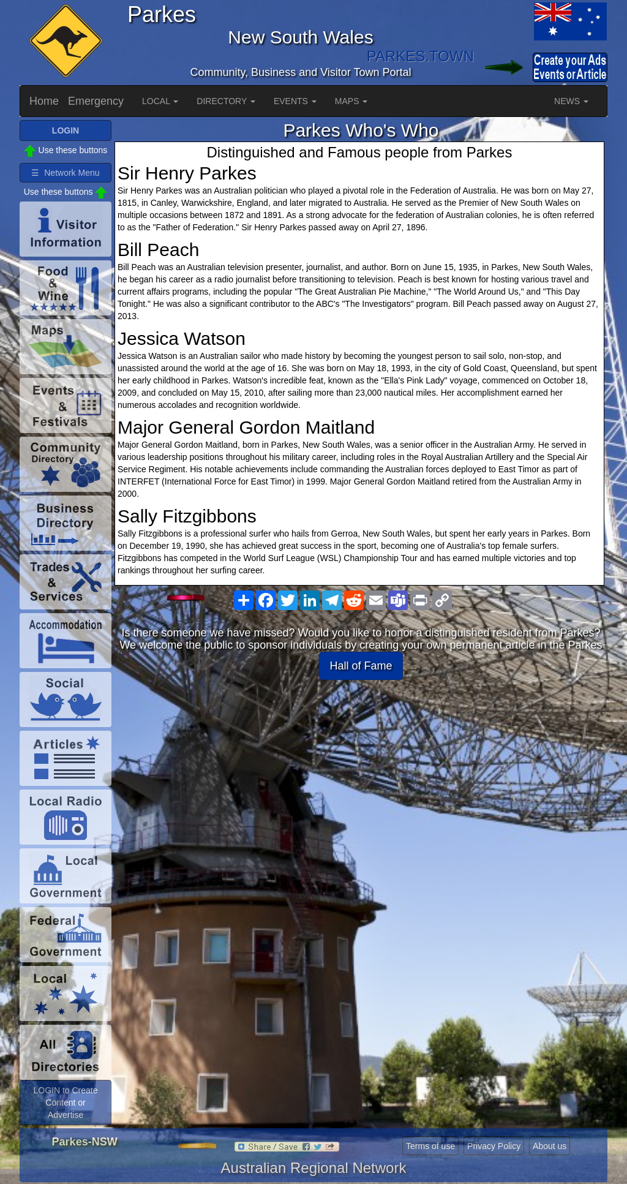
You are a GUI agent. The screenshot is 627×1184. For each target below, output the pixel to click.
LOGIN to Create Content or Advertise (65, 1102)
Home (44, 101)
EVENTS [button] (295, 101)
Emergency (96, 101)
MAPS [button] (351, 101)
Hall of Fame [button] (360, 666)
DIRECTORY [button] (226, 101)
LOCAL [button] (160, 101)
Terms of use (430, 1146)
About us (549, 1146)
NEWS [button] (571, 101)
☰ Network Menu (65, 173)
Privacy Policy (493, 1146)
